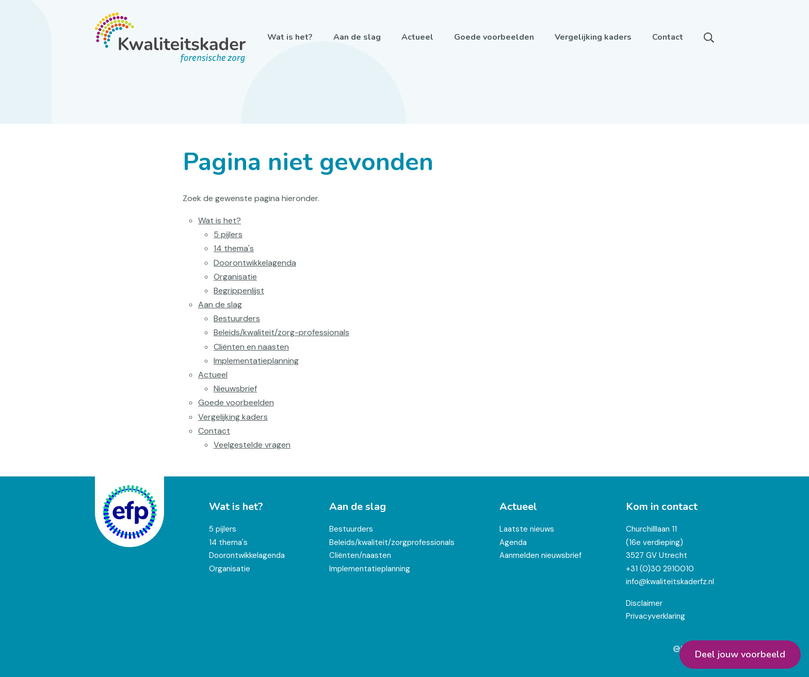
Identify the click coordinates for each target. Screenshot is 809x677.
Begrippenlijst (239, 290)
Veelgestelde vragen (252, 444)
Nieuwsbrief (235, 388)
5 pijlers (228, 234)
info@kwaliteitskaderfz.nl (670, 581)
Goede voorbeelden (494, 37)
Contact (667, 37)
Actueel (417, 37)
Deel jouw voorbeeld (740, 654)
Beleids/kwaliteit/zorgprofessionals (392, 542)
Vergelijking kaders (593, 37)
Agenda (513, 542)
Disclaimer (644, 603)
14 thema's (234, 248)
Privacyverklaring (655, 616)
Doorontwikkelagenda (255, 262)
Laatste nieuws (526, 529)
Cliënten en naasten (251, 346)
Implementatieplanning (256, 360)
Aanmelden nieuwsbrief (540, 555)
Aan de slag (357, 37)
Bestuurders (237, 318)
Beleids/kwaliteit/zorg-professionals (281, 332)
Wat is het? (290, 37)
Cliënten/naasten (360, 555)
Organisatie (235, 276)
